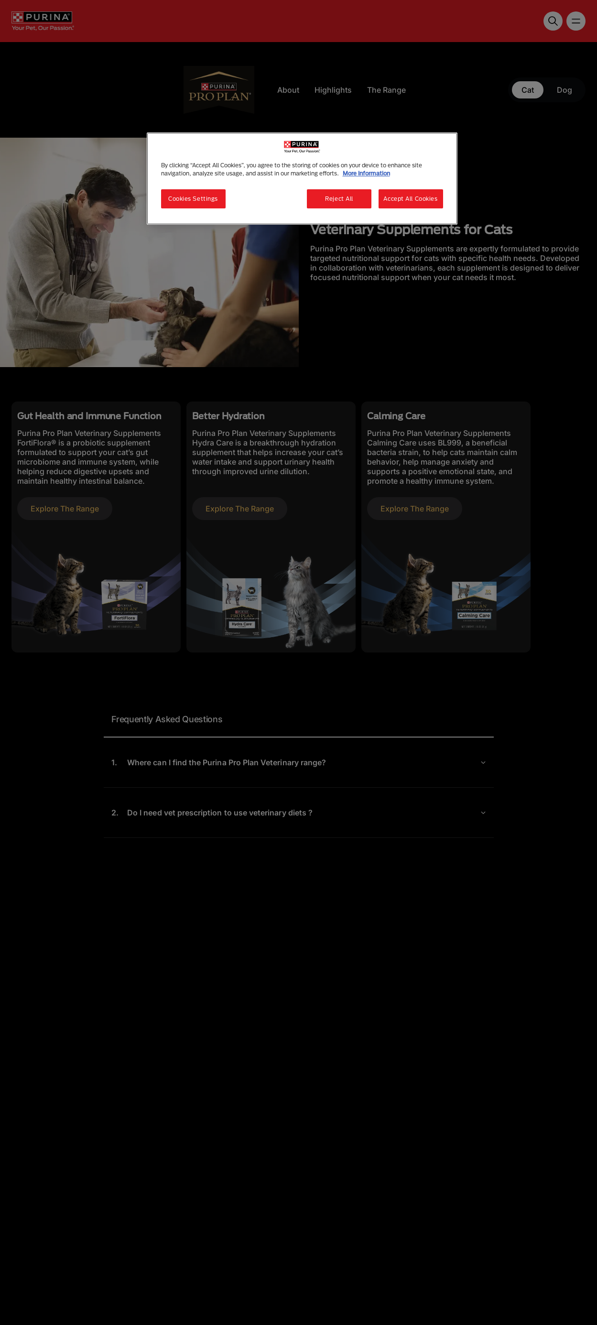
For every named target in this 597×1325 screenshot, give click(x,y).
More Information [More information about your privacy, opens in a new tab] (366, 173)
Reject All (339, 198)
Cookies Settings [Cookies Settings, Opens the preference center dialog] (193, 198)
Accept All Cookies (410, 198)
